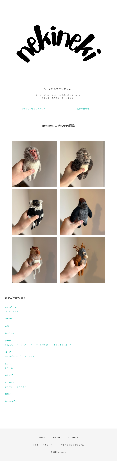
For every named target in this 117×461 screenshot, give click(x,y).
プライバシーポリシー (42, 445)
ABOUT (56, 437)
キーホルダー (11, 401)
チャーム (9, 368)
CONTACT (73, 437)
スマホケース (11, 307)
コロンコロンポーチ (62, 345)
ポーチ (8, 341)
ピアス (8, 364)
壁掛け (8, 394)
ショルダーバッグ (13, 356)
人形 (7, 326)
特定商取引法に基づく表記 (72, 445)
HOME (42, 437)
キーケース (10, 333)
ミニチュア (10, 382)
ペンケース (21, 345)
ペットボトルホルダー (40, 345)
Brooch (8, 319)
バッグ (8, 352)
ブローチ (9, 387)
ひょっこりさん (12, 311)
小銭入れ (9, 345)
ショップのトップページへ (34, 109)
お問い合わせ (83, 109)
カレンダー (10, 375)
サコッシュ (29, 356)
